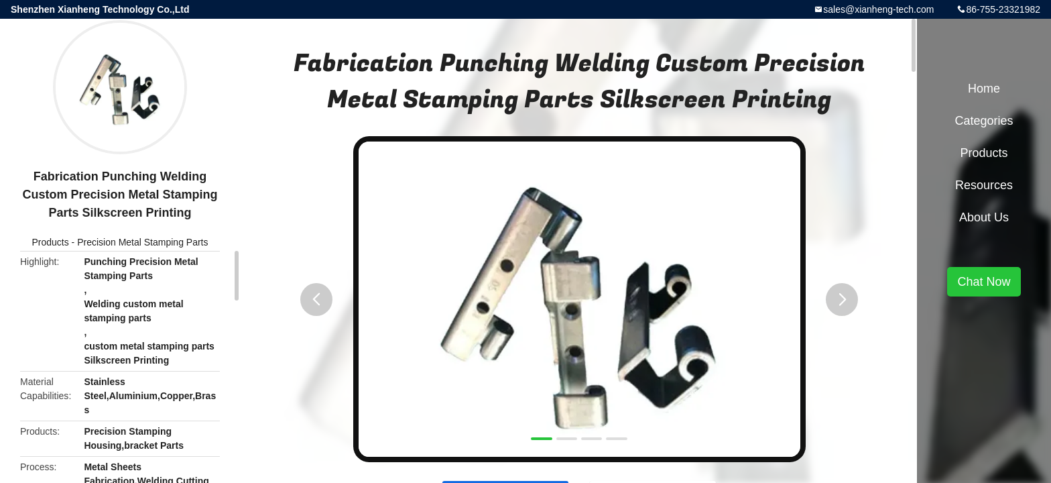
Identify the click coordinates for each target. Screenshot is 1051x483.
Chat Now (983, 281)
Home (984, 88)
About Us (984, 217)
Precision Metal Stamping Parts (142, 242)
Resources (984, 185)
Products (50, 242)
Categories (983, 120)
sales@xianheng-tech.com (878, 9)
